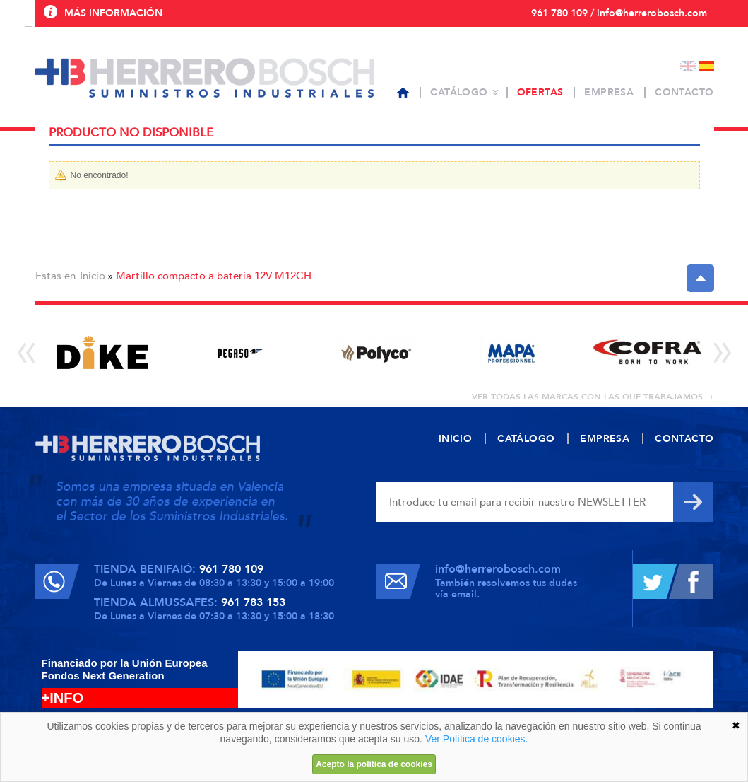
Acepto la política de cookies (374, 764)
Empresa (609, 92)
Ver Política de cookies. (476, 739)
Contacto (684, 92)
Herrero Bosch (204, 78)
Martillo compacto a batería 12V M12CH (213, 276)
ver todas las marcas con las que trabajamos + (593, 396)
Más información (113, 13)
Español (706, 66)
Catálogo (458, 92)
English (688, 66)
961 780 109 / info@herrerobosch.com (619, 13)
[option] (103, 352)
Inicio (92, 276)
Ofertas (540, 92)
